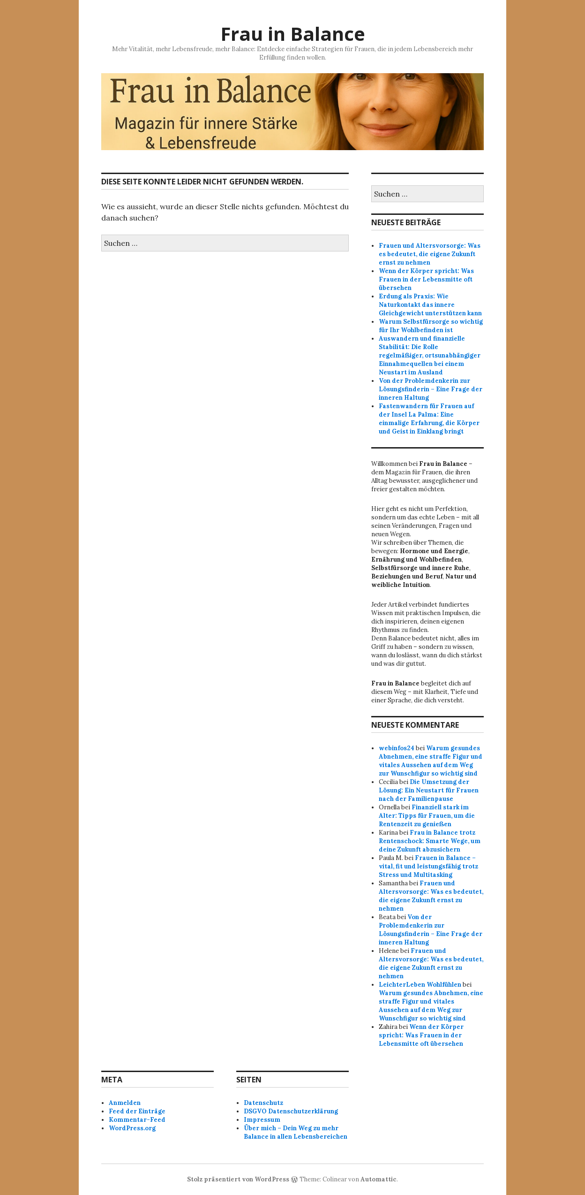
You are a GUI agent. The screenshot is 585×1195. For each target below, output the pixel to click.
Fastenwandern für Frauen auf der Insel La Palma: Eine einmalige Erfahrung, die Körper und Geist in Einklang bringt (429, 418)
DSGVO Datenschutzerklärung (291, 1111)
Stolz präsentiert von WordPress (238, 1179)
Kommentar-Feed (137, 1120)
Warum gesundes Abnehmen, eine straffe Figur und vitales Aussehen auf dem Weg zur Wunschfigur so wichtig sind (430, 760)
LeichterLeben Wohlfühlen (420, 985)
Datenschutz (263, 1103)
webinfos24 (396, 748)
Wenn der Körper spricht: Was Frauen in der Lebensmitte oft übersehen (426, 279)
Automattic (378, 1179)
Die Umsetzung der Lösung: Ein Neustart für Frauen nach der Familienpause (429, 790)
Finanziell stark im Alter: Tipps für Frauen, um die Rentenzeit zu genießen (427, 815)
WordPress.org (132, 1128)
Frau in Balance (292, 33)
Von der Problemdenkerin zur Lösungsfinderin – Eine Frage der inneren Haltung (430, 389)
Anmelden (125, 1103)
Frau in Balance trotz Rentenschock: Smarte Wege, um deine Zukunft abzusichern (429, 841)
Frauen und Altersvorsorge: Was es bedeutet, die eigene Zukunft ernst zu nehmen (429, 254)
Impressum (262, 1120)
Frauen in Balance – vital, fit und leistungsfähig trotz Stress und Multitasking (428, 866)
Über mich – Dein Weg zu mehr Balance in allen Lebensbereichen (295, 1132)
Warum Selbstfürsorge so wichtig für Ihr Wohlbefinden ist (431, 326)
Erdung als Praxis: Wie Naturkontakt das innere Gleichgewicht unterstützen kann (430, 304)
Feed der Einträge (137, 1111)
